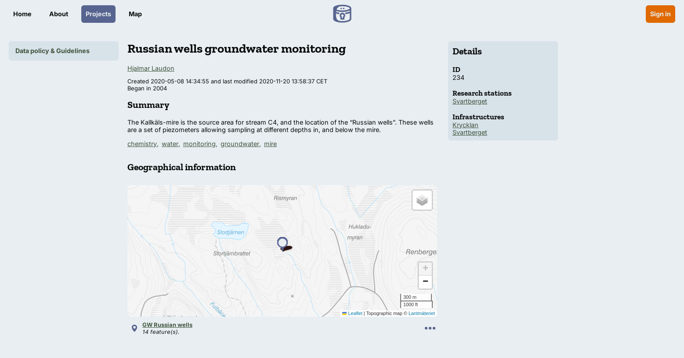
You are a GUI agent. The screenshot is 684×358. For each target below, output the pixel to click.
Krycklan (465, 125)
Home (22, 14)
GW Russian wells (167, 324)
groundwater (240, 143)
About (58, 14)
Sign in (660, 14)
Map (135, 14)
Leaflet (352, 313)
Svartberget (469, 101)
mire (270, 143)
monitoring (199, 143)
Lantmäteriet (422, 313)
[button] (282, 244)
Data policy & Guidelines (52, 50)
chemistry (142, 143)
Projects (98, 14)
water (170, 143)
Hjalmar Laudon (150, 68)
